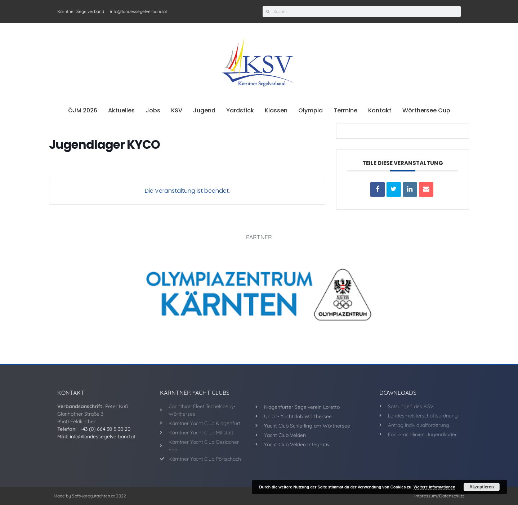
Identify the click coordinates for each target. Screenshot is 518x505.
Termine (345, 110)
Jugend (204, 110)
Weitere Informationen (434, 487)
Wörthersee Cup (426, 110)
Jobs (153, 110)
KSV (176, 110)
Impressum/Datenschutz (439, 496)
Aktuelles (121, 110)
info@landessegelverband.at (102, 436)
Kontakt (380, 110)
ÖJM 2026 (82, 110)
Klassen (276, 110)
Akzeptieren (481, 487)
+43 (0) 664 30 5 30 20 (105, 429)
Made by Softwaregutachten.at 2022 (90, 496)
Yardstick (240, 110)
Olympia (310, 110)
